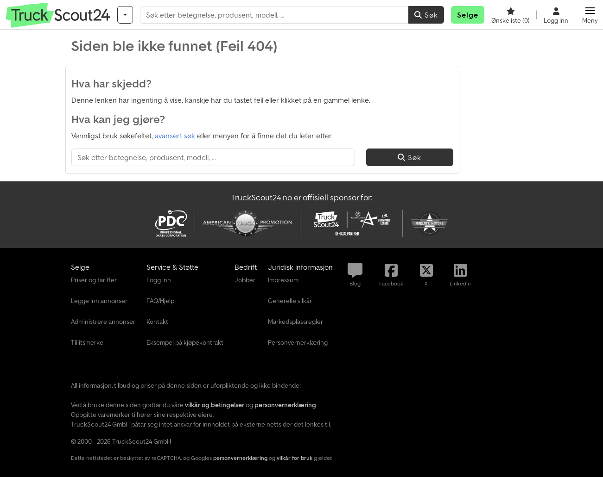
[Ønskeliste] (510, 15)
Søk (426, 14)
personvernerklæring (240, 457)
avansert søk (175, 135)
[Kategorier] (125, 15)
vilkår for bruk (294, 457)
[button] (589, 15)
